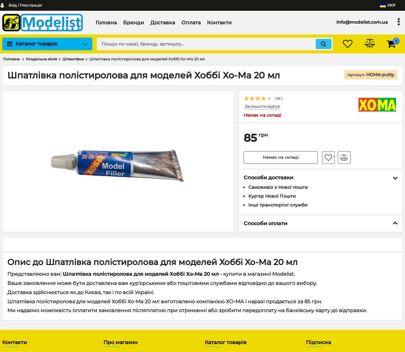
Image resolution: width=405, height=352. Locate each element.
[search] (214, 44)
